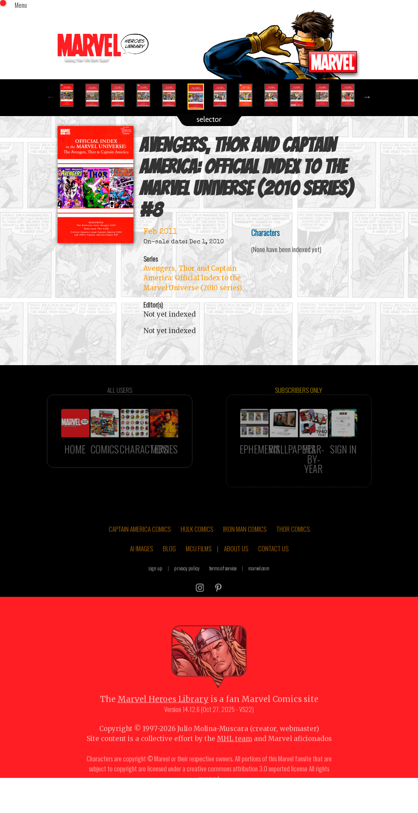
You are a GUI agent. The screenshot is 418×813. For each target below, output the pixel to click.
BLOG (169, 560)
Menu (21, 5)
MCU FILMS (198, 560)
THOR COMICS (293, 540)
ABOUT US (236, 560)
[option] (70, 95)
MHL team (234, 750)
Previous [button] (51, 96)
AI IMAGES (141, 560)
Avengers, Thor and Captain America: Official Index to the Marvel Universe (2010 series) (192, 278)
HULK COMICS (197, 540)
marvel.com (258, 580)
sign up (155, 580)
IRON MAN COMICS (244, 540)
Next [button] (367, 96)
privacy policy (187, 580)
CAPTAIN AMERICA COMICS (140, 540)
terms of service (223, 580)
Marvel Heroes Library (163, 711)
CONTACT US (273, 560)
